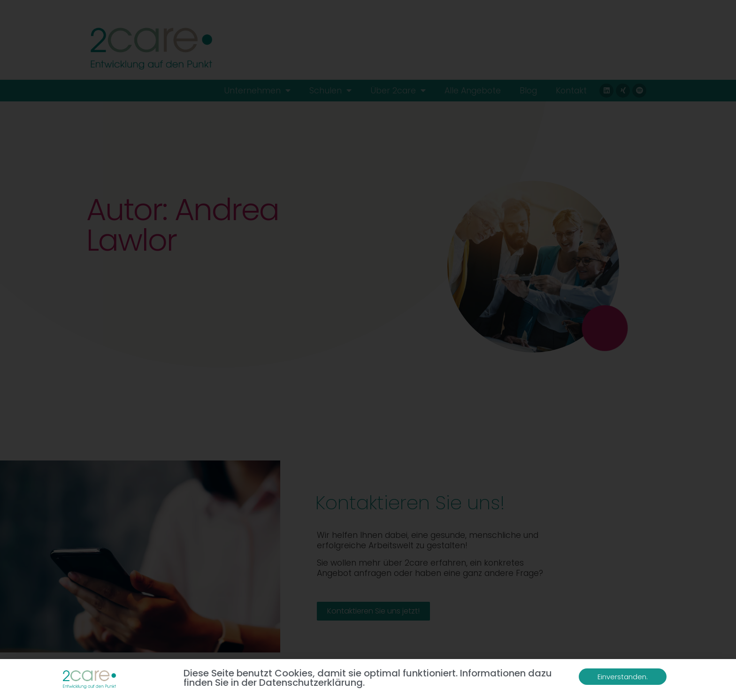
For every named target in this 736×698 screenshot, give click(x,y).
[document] (368, 349)
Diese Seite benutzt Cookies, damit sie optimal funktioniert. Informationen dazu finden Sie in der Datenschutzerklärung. (368, 678)
